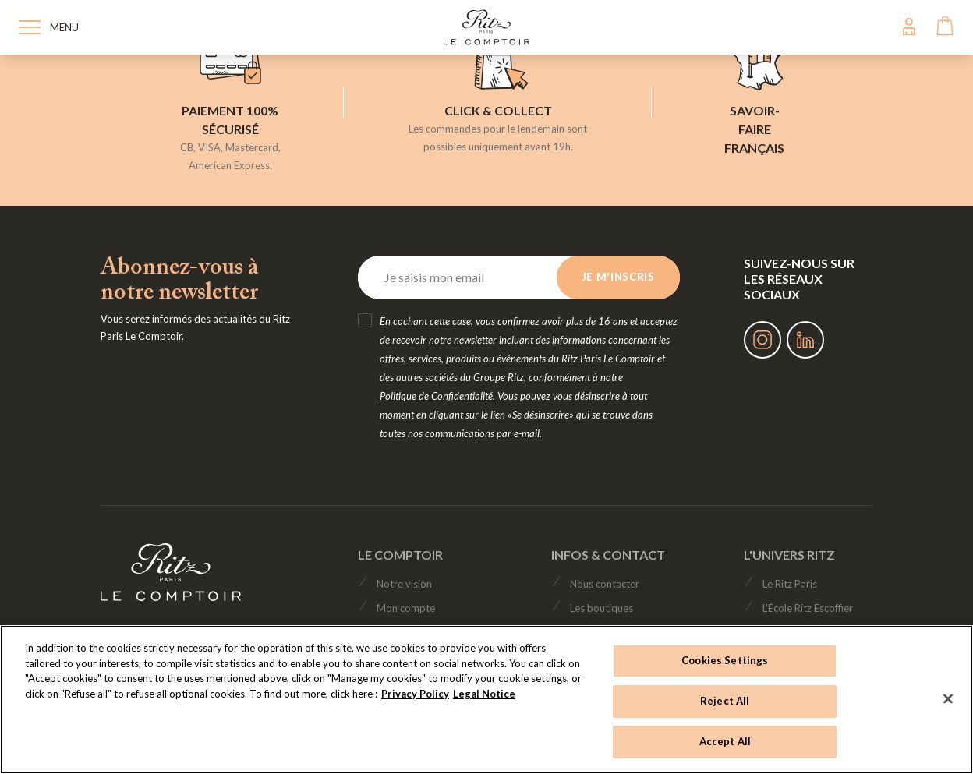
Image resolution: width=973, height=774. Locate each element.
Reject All (724, 700)
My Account (908, 26)
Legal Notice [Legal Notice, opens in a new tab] (484, 693)
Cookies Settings (724, 660)
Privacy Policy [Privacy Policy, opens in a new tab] (415, 693)
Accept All (725, 741)
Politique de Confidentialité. (437, 396)
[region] (486, 699)
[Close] (948, 698)
